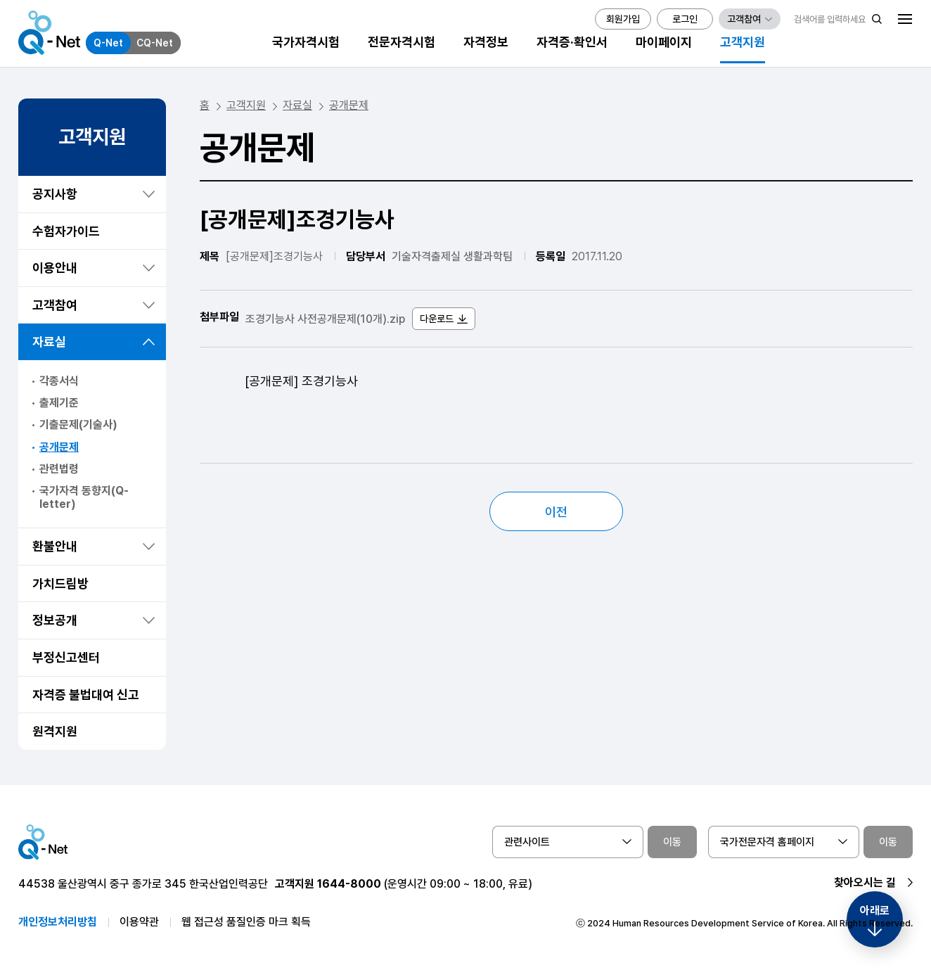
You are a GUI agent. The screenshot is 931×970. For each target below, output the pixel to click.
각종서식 (59, 381)
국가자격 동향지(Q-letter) (84, 497)
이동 (672, 842)
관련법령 (59, 469)
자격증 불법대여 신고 (85, 694)
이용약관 (139, 921)
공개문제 (59, 447)
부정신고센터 (66, 657)
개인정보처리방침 (57, 921)
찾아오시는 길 (865, 882)
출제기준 (59, 402)
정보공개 (54, 620)
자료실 (49, 341)
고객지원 (246, 105)
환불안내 (54, 546)
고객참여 (54, 305)
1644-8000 (349, 884)
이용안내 (54, 267)
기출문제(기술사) (78, 424)
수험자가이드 (66, 231)
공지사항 (54, 193)
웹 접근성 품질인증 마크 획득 (246, 921)
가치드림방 (60, 583)
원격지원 (54, 731)
